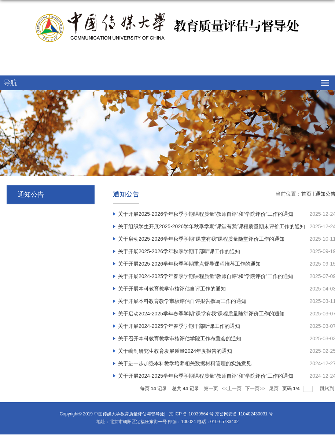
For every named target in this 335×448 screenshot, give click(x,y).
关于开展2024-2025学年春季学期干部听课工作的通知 (179, 326)
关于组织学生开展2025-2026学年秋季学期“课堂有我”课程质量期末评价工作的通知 (211, 226)
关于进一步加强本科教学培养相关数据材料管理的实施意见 (184, 363)
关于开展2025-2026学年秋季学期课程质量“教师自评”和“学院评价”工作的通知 (205, 214)
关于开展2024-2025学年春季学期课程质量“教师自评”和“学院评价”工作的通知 (205, 276)
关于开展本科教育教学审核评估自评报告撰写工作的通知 (182, 301)
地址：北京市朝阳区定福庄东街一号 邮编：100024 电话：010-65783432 (167, 421)
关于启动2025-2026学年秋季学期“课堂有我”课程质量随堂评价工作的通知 (201, 239)
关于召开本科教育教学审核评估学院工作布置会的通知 (179, 338)
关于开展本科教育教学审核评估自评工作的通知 (172, 289)
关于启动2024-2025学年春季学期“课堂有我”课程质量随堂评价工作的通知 (201, 313)
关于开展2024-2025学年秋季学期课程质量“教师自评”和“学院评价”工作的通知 (205, 376)
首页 (306, 194)
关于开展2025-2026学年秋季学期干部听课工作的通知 (179, 251)
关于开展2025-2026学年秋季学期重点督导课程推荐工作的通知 (189, 264)
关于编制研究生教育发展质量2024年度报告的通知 (175, 351)
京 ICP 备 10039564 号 (191, 413)
